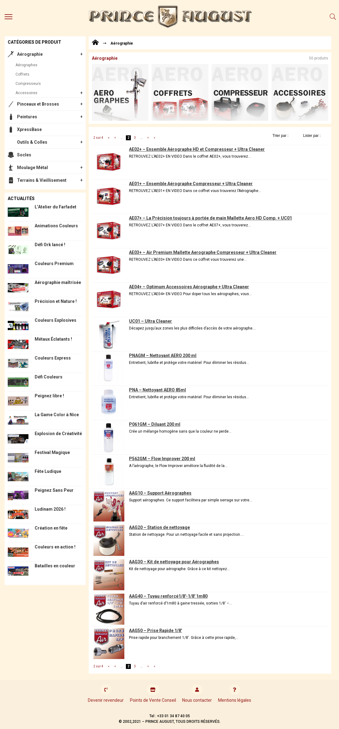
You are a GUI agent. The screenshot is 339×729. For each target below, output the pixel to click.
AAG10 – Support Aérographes (160, 493)
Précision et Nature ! (56, 301)
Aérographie (30, 54)
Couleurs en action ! (55, 546)
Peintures (27, 116)
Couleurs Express (53, 358)
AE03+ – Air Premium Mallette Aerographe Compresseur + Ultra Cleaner (203, 252)
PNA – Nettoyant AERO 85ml (157, 389)
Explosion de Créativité (58, 433)
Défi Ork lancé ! (50, 244)
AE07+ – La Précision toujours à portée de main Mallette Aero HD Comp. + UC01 (210, 218)
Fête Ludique (48, 471)
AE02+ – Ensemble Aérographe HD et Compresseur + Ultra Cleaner (197, 149)
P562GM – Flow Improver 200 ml (162, 458)
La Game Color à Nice (57, 414)
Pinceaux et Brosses (38, 104)
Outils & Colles (32, 142)
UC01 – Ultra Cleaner (150, 321)
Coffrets (22, 74)
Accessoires (26, 93)
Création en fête (51, 528)
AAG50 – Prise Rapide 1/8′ (155, 630)
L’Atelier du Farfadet (55, 206)
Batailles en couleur (55, 565)
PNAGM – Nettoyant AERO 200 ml (162, 355)
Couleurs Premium (54, 263)
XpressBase (29, 129)
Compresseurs (28, 83)
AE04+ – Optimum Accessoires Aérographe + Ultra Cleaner (189, 286)
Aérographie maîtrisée (58, 282)
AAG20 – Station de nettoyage (159, 527)
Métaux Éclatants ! (53, 339)
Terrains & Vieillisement (42, 180)
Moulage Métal (32, 167)
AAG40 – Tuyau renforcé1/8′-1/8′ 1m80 (168, 596)
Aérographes (26, 65)
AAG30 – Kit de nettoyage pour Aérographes (174, 561)
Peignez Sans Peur (54, 490)
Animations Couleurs (56, 225)
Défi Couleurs (48, 376)
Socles (24, 154)
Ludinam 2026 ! (50, 509)
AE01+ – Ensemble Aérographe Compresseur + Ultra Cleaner (191, 183)
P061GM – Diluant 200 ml (154, 424)
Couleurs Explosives (55, 320)
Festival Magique (52, 452)
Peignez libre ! (49, 395)
